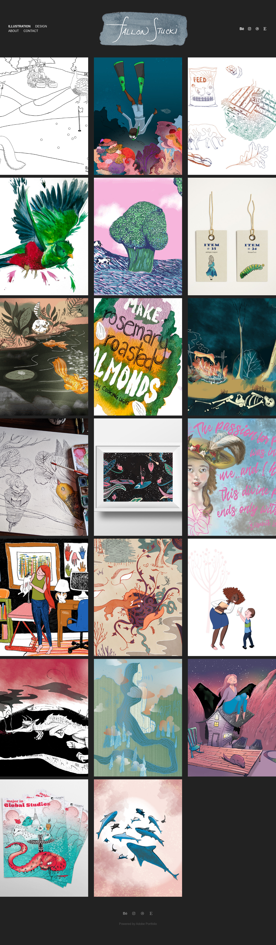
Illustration (19, 26)
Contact (31, 31)
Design (41, 26)
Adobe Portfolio (146, 923)
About (13, 31)
